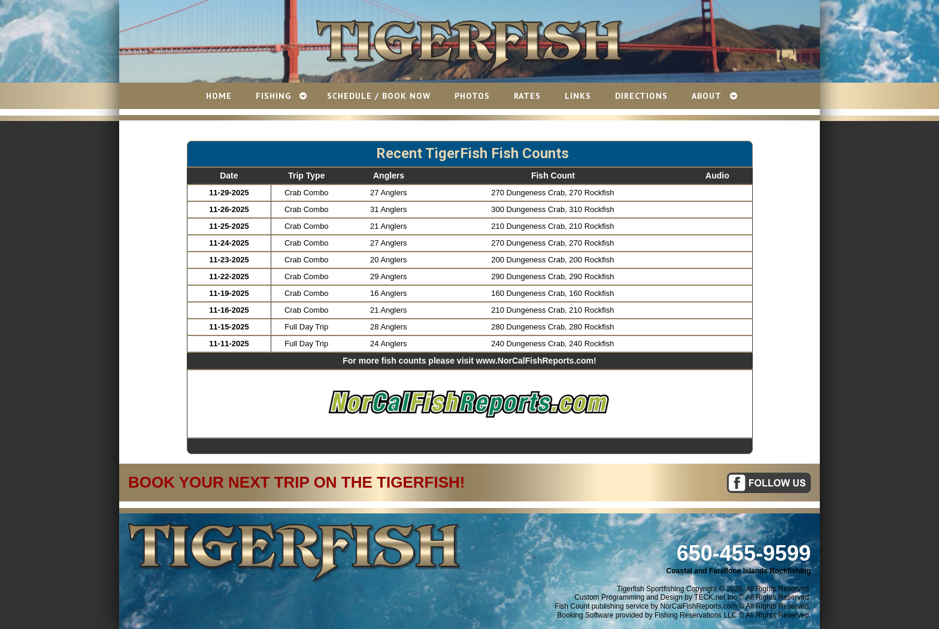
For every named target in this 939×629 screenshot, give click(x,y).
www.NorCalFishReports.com (534, 360)
